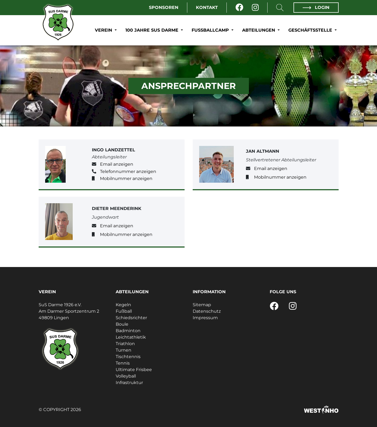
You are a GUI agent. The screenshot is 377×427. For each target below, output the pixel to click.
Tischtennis (128, 356)
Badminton (128, 330)
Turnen (123, 350)
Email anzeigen (116, 164)
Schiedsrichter (131, 317)
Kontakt (207, 7)
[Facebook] (239, 7)
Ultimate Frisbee (134, 369)
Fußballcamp (211, 30)
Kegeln (123, 304)
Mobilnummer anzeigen (126, 178)
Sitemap (202, 304)
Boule (122, 324)
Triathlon (125, 343)
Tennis (123, 363)
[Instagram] (255, 7)
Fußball (124, 311)
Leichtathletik (131, 337)
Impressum (205, 317)
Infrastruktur (129, 382)
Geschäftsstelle (310, 30)
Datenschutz (207, 311)
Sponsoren (163, 7)
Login (316, 7)
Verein (104, 30)
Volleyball (126, 376)
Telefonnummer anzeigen (128, 171)
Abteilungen (259, 30)
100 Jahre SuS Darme (152, 30)
